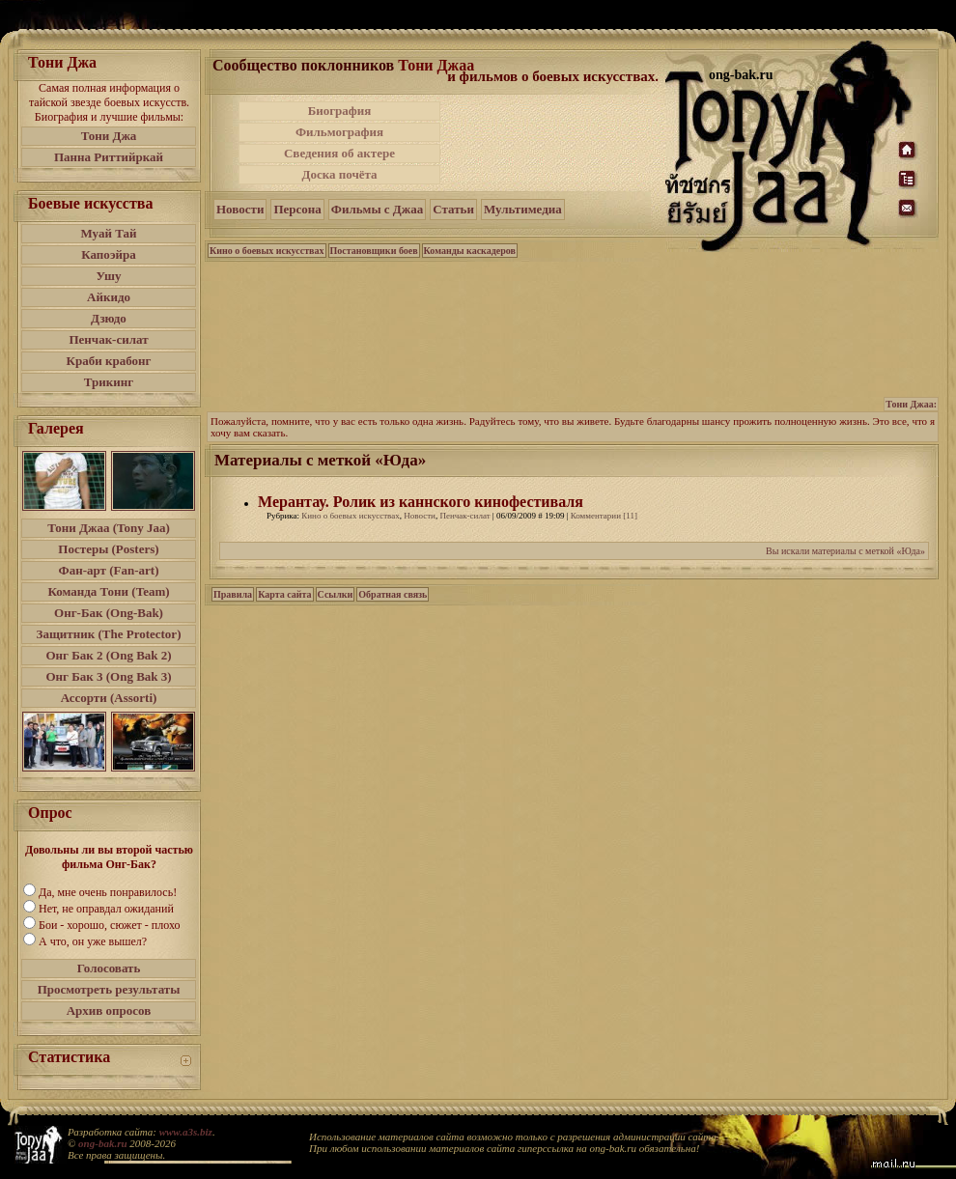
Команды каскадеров (470, 250)
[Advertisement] (554, 142)
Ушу (109, 275)
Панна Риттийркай (108, 157)
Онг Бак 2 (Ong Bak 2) (108, 655)
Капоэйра (108, 254)
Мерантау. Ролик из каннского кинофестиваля (420, 501)
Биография (340, 110)
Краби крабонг (109, 360)
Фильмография (339, 132)
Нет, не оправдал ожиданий (106, 908)
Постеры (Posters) (108, 549)
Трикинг (108, 382)
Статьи (453, 209)
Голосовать (109, 968)
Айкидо (108, 297)
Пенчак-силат (108, 339)
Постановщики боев (374, 250)
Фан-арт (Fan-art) (109, 570)
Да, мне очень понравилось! (108, 892)
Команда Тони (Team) (108, 591)
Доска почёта (339, 174)
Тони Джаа (436, 65)
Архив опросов (109, 1010)
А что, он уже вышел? (93, 941)
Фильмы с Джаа (377, 209)
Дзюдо (109, 318)
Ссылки (335, 594)
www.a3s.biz (185, 1131)
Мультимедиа (523, 209)
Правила (232, 594)
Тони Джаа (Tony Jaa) (108, 527)
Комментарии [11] (604, 515)
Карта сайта (284, 594)
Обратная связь (392, 594)
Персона (297, 209)
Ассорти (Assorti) (109, 697)
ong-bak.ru (102, 1143)
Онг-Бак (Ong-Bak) (108, 612)
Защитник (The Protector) (109, 634)
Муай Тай (108, 233)
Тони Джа (109, 135)
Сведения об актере (339, 153)
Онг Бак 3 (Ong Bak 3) (108, 676)
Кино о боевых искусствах (267, 250)
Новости (240, 209)
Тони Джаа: (911, 404)
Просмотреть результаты (109, 989)
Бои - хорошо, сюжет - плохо (109, 925)
